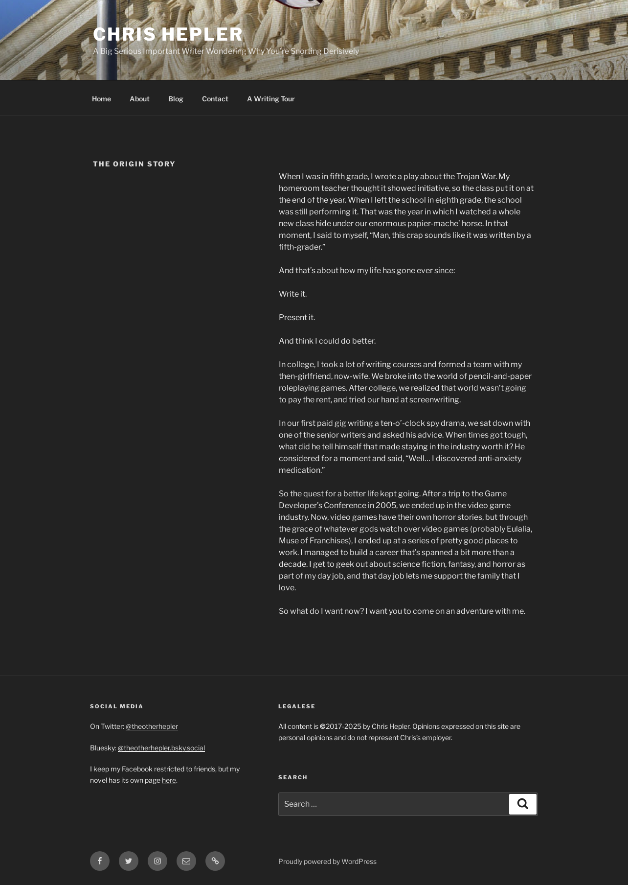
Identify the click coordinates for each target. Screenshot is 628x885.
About (140, 98)
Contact (215, 98)
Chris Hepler (168, 34)
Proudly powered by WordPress (327, 861)
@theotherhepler (152, 726)
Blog (175, 98)
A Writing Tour (271, 98)
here (169, 780)
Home (101, 98)
